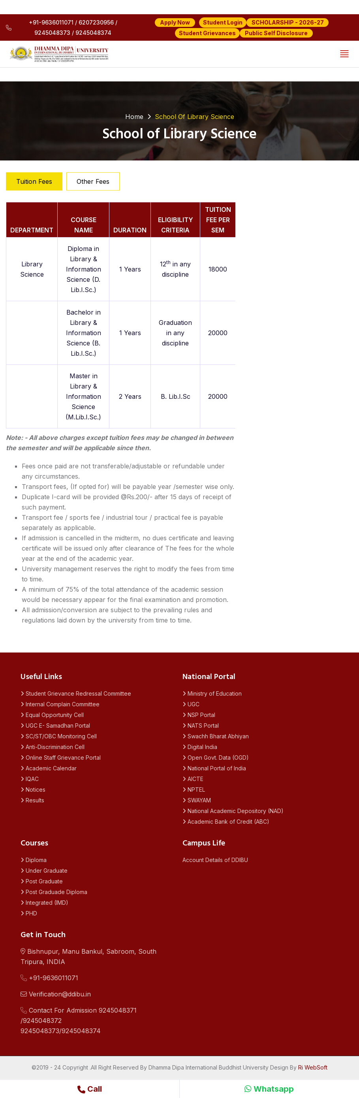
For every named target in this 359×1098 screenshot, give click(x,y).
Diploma (34, 860)
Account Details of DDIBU (215, 860)
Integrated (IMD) (44, 902)
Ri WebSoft (312, 1067)
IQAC (30, 778)
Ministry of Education (212, 693)
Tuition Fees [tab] (34, 181)
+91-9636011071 (49, 978)
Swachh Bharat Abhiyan (215, 736)
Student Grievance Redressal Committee (76, 693)
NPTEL (193, 789)
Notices (33, 789)
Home (134, 117)
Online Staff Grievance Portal (61, 757)
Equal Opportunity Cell (52, 714)
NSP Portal (198, 714)
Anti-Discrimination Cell (53, 746)
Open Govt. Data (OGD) (215, 757)
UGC (190, 704)
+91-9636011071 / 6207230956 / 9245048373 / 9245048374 (61, 27)
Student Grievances (207, 33)
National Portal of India (214, 768)
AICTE (192, 778)
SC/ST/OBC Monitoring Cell (59, 736)
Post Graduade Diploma (54, 892)
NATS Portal (200, 725)
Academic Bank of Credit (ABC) (225, 821)
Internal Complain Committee (60, 704)
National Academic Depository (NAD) (233, 810)
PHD (29, 913)
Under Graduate (44, 870)
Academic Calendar (49, 768)
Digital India (199, 746)
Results (32, 800)
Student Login (222, 22)
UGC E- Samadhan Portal (55, 725)
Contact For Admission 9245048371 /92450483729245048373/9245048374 (79, 1020)
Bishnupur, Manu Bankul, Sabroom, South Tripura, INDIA (88, 956)
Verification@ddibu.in (56, 994)
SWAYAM (196, 800)
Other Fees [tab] (93, 181)
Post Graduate (42, 881)
